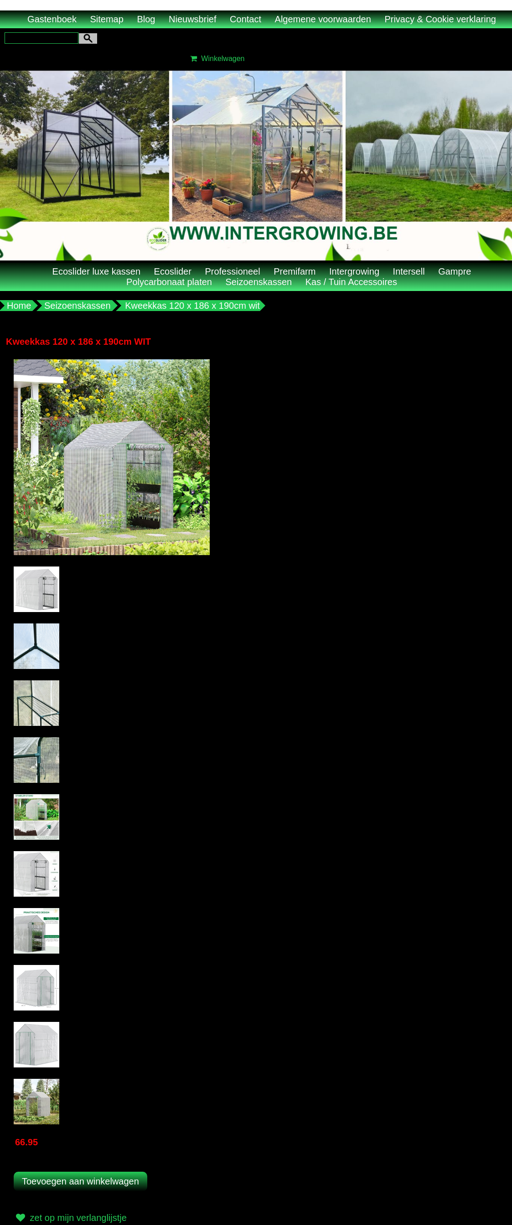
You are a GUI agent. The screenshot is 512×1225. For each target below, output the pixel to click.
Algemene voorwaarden (323, 19)
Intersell (409, 271)
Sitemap (107, 19)
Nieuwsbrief (192, 19)
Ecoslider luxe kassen (96, 271)
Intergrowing (354, 271)
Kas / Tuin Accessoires (351, 282)
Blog (146, 19)
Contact (245, 19)
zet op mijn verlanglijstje (70, 1218)
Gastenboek (52, 19)
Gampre (454, 271)
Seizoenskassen (259, 282)
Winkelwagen (216, 58)
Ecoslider (172, 271)
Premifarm (294, 271)
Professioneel (232, 271)
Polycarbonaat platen (169, 282)
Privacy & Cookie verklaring (440, 19)
